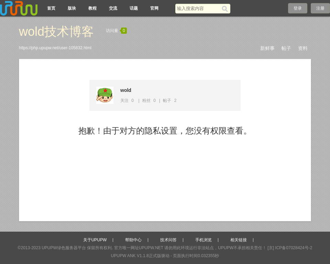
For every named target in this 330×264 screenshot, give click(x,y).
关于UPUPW (95, 239)
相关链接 (238, 239)
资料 (303, 48)
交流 (113, 8)
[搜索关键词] (198, 8)
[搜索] (226, 8)
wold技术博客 (56, 31)
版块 (72, 8)
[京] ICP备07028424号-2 (289, 247)
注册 (320, 8)
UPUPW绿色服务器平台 (64, 247)
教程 (92, 8)
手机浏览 (203, 239)
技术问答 (168, 239)
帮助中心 (133, 239)
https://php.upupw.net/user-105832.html (55, 47)
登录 (298, 8)
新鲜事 (267, 48)
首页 (51, 8)
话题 (134, 8)
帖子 (286, 48)
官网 (154, 8)
